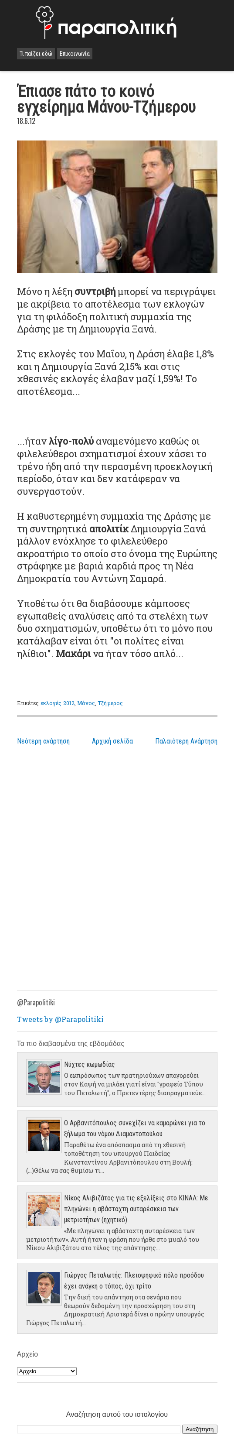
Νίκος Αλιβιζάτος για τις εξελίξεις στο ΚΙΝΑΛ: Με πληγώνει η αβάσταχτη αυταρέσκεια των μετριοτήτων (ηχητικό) (136, 1209)
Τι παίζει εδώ (36, 53)
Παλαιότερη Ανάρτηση (186, 741)
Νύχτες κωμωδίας (89, 1064)
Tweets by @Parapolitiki (60, 1019)
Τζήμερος (110, 702)
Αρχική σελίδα (112, 741)
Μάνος (86, 702)
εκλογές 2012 (58, 702)
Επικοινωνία (75, 53)
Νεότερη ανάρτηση (43, 741)
